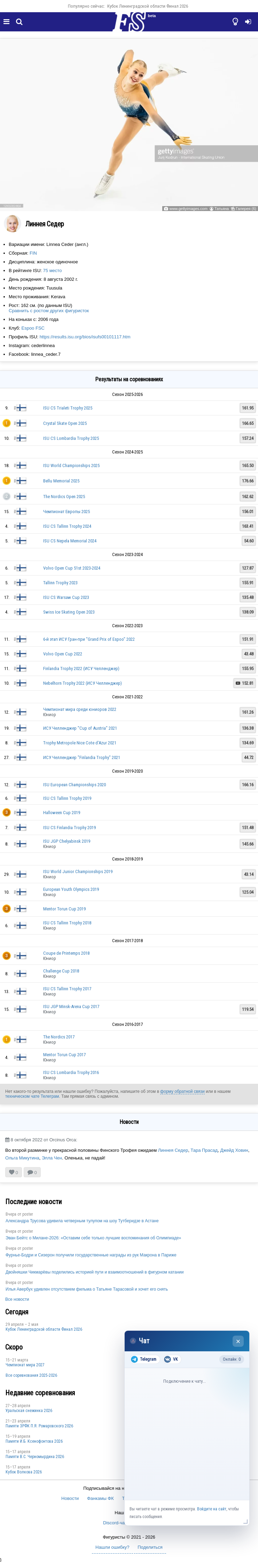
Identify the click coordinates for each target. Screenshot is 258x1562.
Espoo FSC (32, 328)
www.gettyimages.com (188, 208)
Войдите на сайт (211, 1509)
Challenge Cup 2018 (61, 971)
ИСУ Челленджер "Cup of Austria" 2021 (80, 728)
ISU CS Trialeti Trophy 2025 (67, 408)
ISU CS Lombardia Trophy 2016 (71, 1072)
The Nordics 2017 (59, 1036)
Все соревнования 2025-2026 (31, 1375)
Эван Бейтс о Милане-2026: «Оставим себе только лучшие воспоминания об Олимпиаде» (93, 1238)
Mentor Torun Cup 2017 (64, 1054)
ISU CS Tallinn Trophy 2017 (67, 988)
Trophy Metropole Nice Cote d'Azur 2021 (79, 742)
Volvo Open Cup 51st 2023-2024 (71, 568)
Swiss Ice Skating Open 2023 (69, 612)
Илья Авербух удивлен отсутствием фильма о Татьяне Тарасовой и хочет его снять (87, 1289)
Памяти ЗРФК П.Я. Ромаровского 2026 (39, 1426)
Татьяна (221, 208)
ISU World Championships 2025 (71, 465)
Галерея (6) (246, 208)
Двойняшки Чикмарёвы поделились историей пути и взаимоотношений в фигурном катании (94, 1272)
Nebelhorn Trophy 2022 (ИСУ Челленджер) (82, 683)
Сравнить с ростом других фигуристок (49, 310)
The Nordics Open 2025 (64, 496)
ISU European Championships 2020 (74, 784)
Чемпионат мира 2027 (25, 1364)
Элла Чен (52, 1158)
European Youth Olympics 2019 (71, 889)
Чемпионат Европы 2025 (66, 511)
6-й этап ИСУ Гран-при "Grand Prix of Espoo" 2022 (89, 639)
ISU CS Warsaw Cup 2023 (66, 597)
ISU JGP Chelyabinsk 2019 (66, 841)
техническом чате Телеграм (32, 1096)
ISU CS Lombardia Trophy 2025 (71, 438)
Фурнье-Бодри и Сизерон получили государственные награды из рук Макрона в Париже (91, 1255)
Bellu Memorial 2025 (61, 480)
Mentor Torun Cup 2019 (64, 908)
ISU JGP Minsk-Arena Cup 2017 (71, 1006)
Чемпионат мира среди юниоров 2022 (79, 709)
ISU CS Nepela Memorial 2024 (69, 540)
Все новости (17, 1299)
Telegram (143, 1359)
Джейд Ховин (234, 1150)
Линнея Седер (173, 1150)
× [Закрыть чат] (238, 1341)
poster (27, 1214)
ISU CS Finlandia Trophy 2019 (69, 827)
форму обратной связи (182, 1091)
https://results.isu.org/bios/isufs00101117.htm (85, 336)
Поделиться (150, 1547)
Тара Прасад (204, 1150)
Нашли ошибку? (112, 1547)
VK (171, 1359)
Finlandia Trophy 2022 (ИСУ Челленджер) (81, 668)
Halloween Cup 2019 (61, 812)
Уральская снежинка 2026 (29, 1410)
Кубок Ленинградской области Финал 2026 (147, 6)
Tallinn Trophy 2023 (60, 582)
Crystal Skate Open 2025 (65, 423)
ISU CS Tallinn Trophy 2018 (67, 922)
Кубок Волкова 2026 (24, 1472)
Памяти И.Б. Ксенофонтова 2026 (34, 1441)
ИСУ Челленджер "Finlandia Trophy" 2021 (81, 757)
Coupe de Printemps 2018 (66, 953)
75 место (52, 270)
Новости (70, 1498)
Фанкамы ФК (100, 1498)
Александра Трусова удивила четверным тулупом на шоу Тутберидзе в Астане (82, 1220)
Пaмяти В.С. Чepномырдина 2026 (35, 1456)
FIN (33, 253)
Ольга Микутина (22, 1158)
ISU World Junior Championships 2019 (77, 871)
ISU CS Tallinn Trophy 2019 (67, 798)
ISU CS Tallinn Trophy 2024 (67, 526)
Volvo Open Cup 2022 (62, 653)
